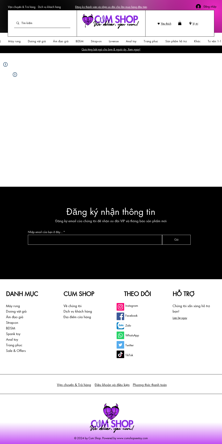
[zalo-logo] (120, 326)
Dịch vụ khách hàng (49, 7)
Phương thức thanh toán (150, 384)
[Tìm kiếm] (42, 23)
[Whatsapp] (120, 335)
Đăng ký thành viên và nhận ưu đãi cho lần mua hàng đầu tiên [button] (111, 7)
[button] (180, 23)
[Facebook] (120, 316)
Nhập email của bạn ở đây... (45, 232)
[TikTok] (120, 354)
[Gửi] (176, 240)
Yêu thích (166, 23)
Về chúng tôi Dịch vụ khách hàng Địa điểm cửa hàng (78, 311)
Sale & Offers (16, 350)
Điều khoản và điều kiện (112, 384)
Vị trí (195, 23)
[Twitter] (120, 345)
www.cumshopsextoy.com (132, 438)
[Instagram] (120, 307)
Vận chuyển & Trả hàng (21, 7)
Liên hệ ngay (180, 318)
